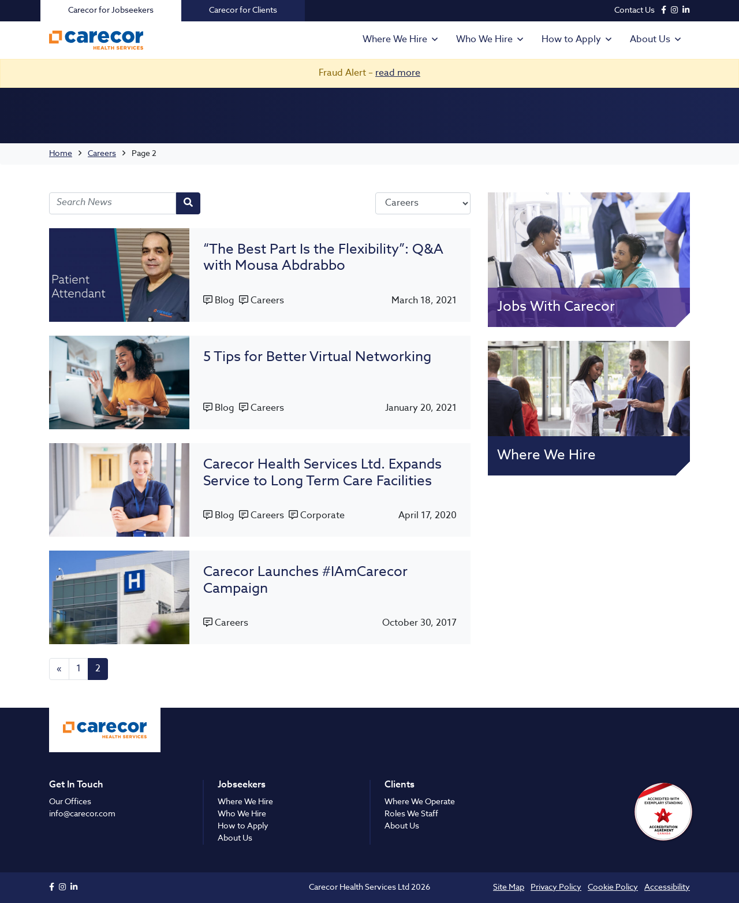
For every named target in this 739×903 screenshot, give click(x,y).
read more (397, 73)
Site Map (508, 887)
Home (60, 154)
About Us (650, 39)
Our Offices (70, 802)
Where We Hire (395, 39)
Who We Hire (484, 39)
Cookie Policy (613, 887)
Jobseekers (242, 785)
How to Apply (571, 39)
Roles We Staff (411, 814)
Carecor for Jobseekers (111, 10)
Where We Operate (420, 802)
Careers (102, 154)
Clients (400, 785)
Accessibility (667, 887)
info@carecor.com (82, 814)
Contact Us (634, 10)
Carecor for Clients (243, 10)
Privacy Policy (556, 887)
